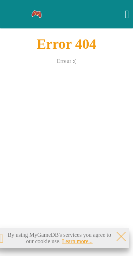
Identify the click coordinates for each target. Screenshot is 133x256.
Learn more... (77, 241)
